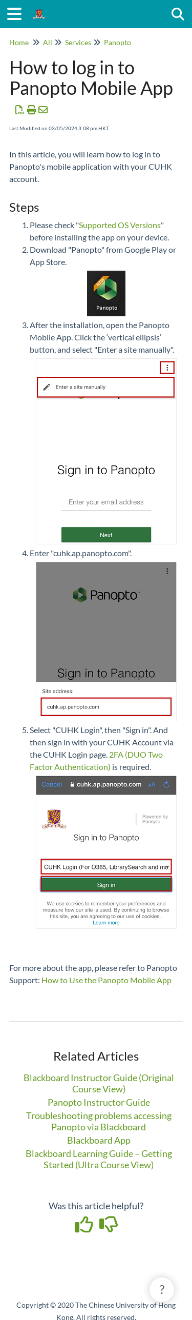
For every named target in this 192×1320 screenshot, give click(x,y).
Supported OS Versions (120, 225)
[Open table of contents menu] (18, 12)
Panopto (117, 42)
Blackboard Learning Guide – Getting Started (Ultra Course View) (99, 1159)
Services (78, 42)
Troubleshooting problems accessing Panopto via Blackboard (99, 1121)
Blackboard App (99, 1140)
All (47, 42)
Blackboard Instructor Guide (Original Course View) (99, 1083)
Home (19, 42)
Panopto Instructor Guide (99, 1102)
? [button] (162, 1289)
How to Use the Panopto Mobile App (106, 980)
